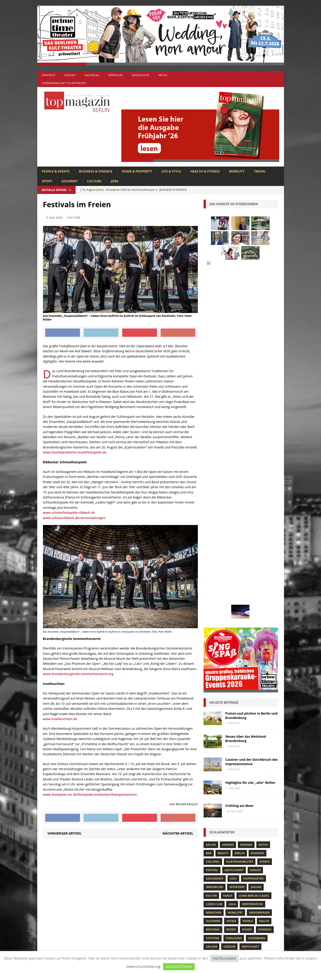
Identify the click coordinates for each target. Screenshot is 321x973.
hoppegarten (253, 535)
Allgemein (110, 867)
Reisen (231, 586)
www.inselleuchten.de (60, 719)
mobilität (235, 569)
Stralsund (234, 594)
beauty (223, 509)
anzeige (228, 501)
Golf (233, 535)
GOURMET (70, 181)
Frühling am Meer (239, 462)
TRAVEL (260, 171)
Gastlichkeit (234, 526)
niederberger (259, 569)
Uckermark (256, 594)
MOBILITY (236, 171)
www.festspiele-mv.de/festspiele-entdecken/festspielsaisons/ (90, 794)
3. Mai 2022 (54, 217)
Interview (236, 543)
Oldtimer (213, 577)
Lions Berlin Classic (254, 552)
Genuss (255, 526)
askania (246, 501)
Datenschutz (140, 75)
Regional (213, 586)
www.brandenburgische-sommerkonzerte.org (78, 674)
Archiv (163, 75)
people (248, 577)
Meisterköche (252, 560)
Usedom (229, 603)
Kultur (211, 552)
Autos (263, 501)
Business (257, 509)
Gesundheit (214, 535)
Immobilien (214, 543)
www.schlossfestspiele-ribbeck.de (69, 512)
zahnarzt (232, 611)
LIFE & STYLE (171, 171)
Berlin (239, 509)
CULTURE (94, 181)
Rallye (264, 577)
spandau (264, 586)
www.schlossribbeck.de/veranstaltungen (74, 518)
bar (208, 509)
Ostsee (231, 577)
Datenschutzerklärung (143, 966)
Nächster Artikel (178, 833)
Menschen (213, 569)
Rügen (247, 586)
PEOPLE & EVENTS (56, 171)
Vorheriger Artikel (65, 833)
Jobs (114, 181)
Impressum (115, 75)
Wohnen (212, 611)
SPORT (47, 181)
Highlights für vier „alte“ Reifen (250, 439)
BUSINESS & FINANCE (95, 171)
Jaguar (256, 543)
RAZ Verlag (92, 75)
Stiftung (212, 594)
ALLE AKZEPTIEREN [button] (179, 967)
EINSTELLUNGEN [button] (224, 958)
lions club (214, 560)
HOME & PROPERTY (137, 171)
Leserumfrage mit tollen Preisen (64, 83)
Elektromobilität (239, 518)
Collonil (213, 518)
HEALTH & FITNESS (205, 171)
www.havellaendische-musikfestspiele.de (74, 452)
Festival (212, 526)
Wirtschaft (250, 603)
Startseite (48, 75)
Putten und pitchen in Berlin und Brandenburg (251, 371)
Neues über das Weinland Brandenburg (245, 394)
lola (232, 560)
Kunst (227, 552)
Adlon (211, 501)
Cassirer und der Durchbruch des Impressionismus (251, 418)
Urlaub (211, 603)
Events (265, 518)
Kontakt (70, 75)
